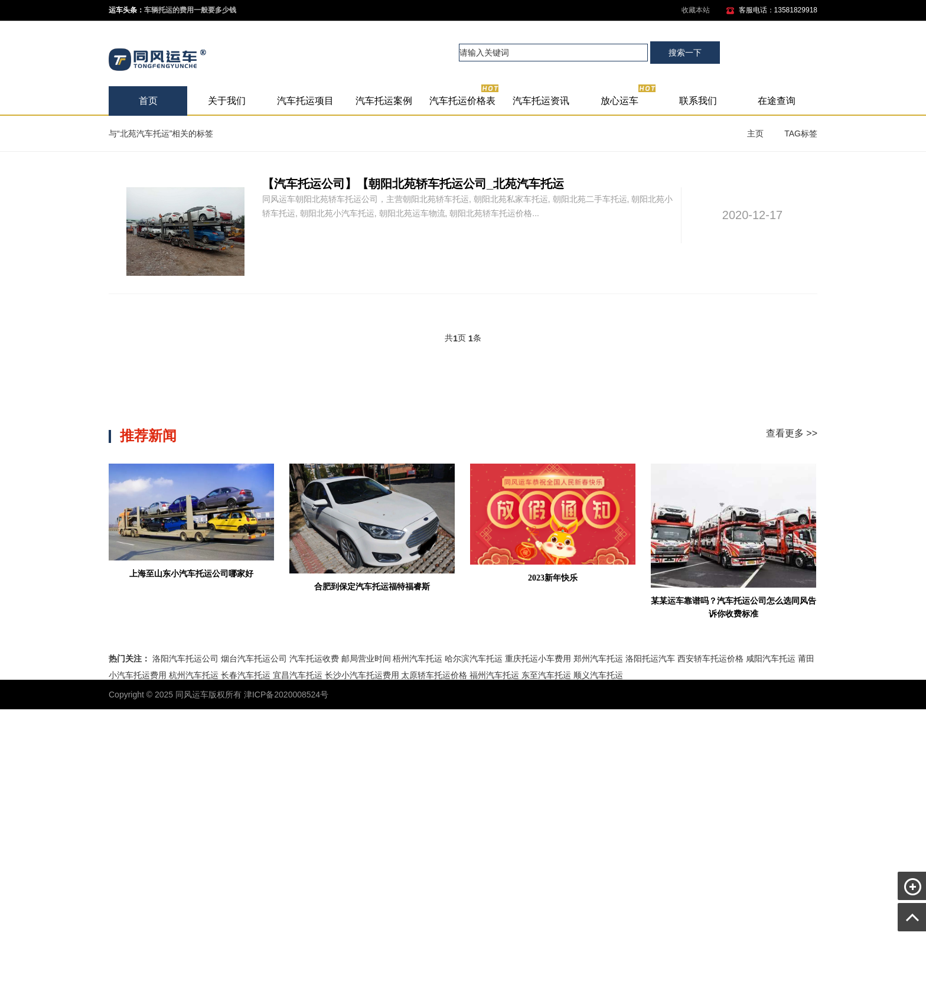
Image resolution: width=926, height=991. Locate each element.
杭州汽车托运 (194, 675)
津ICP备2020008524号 (286, 694)
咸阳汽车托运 (770, 658)
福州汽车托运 (494, 675)
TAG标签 (800, 133)
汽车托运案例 (384, 101)
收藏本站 (696, 10)
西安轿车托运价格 (710, 658)
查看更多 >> (791, 433)
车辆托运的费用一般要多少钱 (190, 10)
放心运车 (629, 96)
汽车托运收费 (314, 658)
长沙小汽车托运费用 (362, 675)
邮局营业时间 (366, 658)
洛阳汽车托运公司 (185, 658)
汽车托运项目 (305, 101)
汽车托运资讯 (541, 101)
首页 (148, 101)
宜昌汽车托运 (297, 675)
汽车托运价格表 (464, 96)
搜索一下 (685, 52)
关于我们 (227, 101)
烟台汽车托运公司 (254, 658)
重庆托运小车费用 (538, 658)
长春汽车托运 (245, 675)
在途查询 (776, 101)
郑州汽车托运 (598, 658)
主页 (755, 133)
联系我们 (698, 101)
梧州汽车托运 (417, 658)
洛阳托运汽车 (650, 658)
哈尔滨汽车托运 (474, 658)
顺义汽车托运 (598, 675)
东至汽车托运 (546, 675)
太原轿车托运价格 (434, 675)
